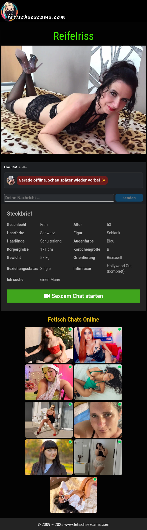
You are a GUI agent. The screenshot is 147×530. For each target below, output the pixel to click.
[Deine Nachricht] (59, 198)
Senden (129, 197)
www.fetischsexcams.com (86, 524)
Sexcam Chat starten (73, 296)
